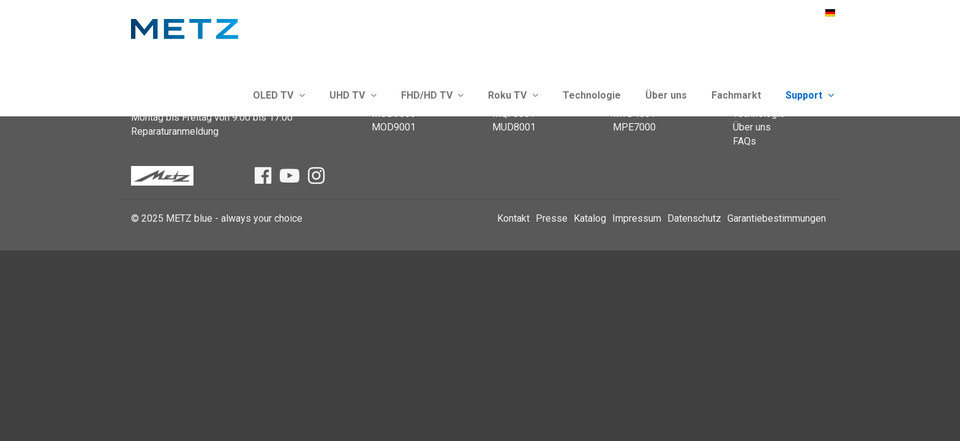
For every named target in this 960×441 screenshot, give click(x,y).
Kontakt (513, 218)
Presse (552, 218)
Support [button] (810, 95)
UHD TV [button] (353, 95)
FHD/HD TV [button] (432, 95)
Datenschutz (694, 218)
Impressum (636, 218)
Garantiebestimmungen (776, 218)
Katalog (590, 218)
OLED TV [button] (279, 95)
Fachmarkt (736, 95)
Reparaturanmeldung (175, 131)
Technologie (592, 95)
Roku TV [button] (513, 95)
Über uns (666, 95)
